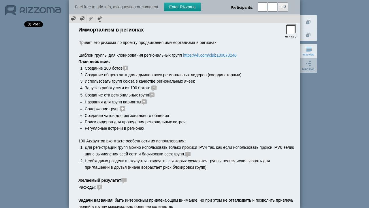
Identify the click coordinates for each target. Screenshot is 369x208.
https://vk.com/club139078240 (210, 55)
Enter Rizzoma (182, 7)
